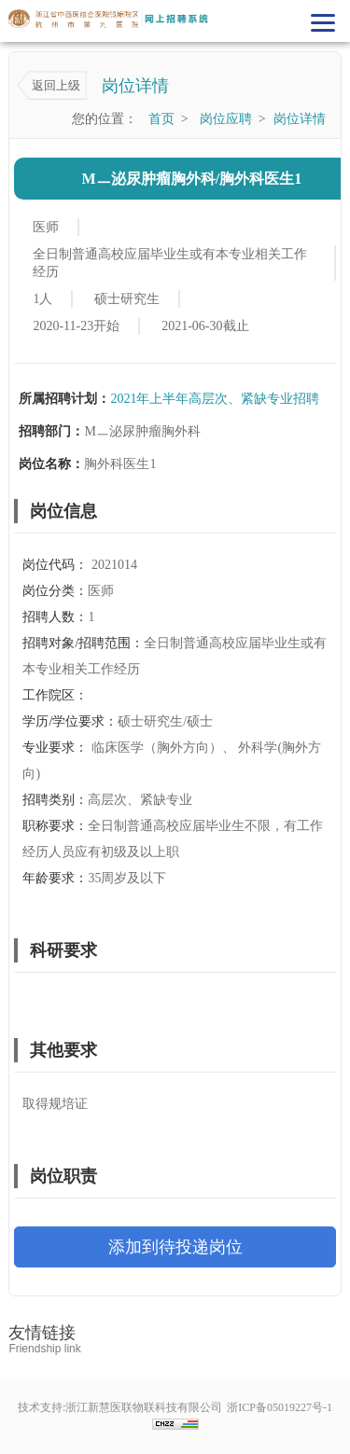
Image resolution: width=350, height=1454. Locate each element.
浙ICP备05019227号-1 (279, 1407)
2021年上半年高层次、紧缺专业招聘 (214, 399)
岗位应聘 (226, 119)
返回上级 (56, 85)
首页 (161, 119)
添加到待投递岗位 (175, 1247)
